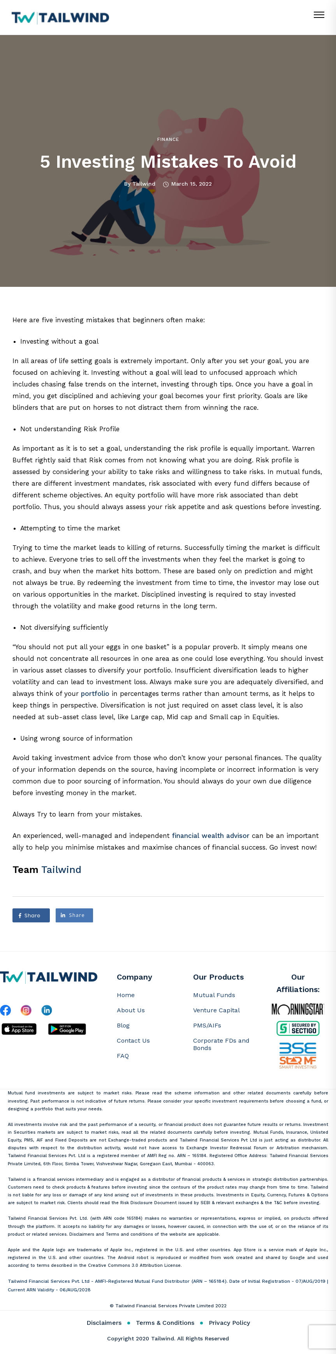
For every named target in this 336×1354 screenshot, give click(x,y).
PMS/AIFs (207, 1025)
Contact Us (133, 1040)
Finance (168, 139)
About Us (131, 1010)
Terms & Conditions (165, 1322)
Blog (123, 1025)
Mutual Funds (214, 995)
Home (126, 995)
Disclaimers (103, 1322)
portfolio (95, 693)
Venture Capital (216, 1010)
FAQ (123, 1055)
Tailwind (143, 184)
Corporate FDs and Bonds (221, 1044)
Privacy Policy (229, 1322)
